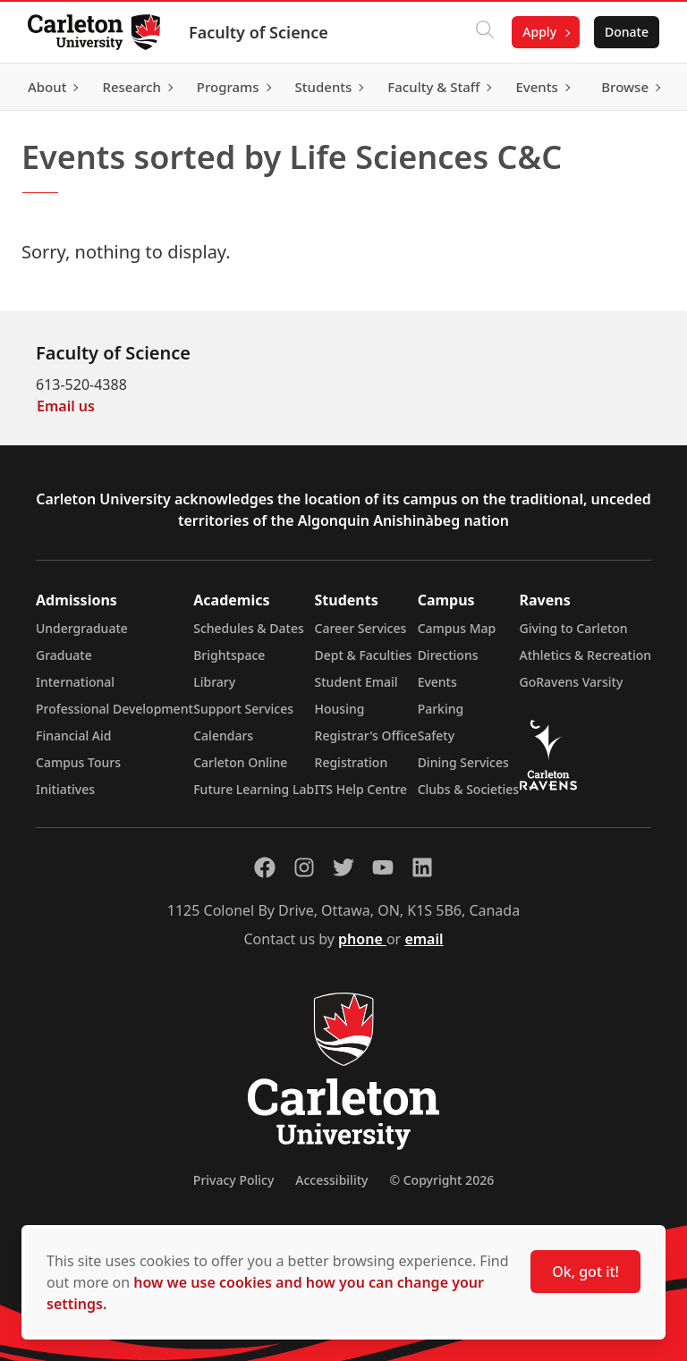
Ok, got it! (585, 1271)
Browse (624, 87)
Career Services (361, 628)
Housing (340, 708)
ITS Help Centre (361, 789)
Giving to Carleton (574, 628)
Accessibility (331, 1179)
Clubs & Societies (468, 789)
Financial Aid (73, 735)
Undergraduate (82, 628)
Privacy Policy (233, 1179)
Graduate (64, 655)
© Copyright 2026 (441, 1179)
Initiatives (65, 789)
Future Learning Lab (253, 789)
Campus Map (457, 628)
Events (437, 681)
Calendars (223, 735)
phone (362, 939)
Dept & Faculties (363, 655)
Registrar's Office (366, 735)
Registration (351, 762)
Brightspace (229, 655)
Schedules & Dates (248, 628)
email (423, 939)
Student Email (356, 681)
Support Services (243, 708)
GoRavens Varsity (571, 681)
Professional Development (114, 708)
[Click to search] (484, 32)
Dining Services (463, 762)
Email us (66, 406)
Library (214, 681)
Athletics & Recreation (585, 655)
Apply (539, 31)
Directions (448, 655)
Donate (626, 31)
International (75, 681)
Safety (436, 735)
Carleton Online (240, 762)
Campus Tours (78, 762)
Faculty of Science (259, 32)
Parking (441, 708)
